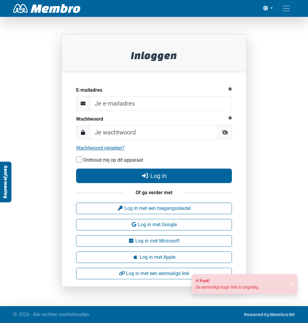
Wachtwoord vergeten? (100, 148)
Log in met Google (154, 224)
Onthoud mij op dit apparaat (109, 160)
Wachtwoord (89, 119)
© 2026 (51, 314)
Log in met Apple (153, 257)
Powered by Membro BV (269, 314)
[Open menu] (286, 8)
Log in (154, 175)
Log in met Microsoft (154, 241)
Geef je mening (5, 182)
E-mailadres (89, 90)
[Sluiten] (291, 284)
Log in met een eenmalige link (154, 273)
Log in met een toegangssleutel (154, 208)
